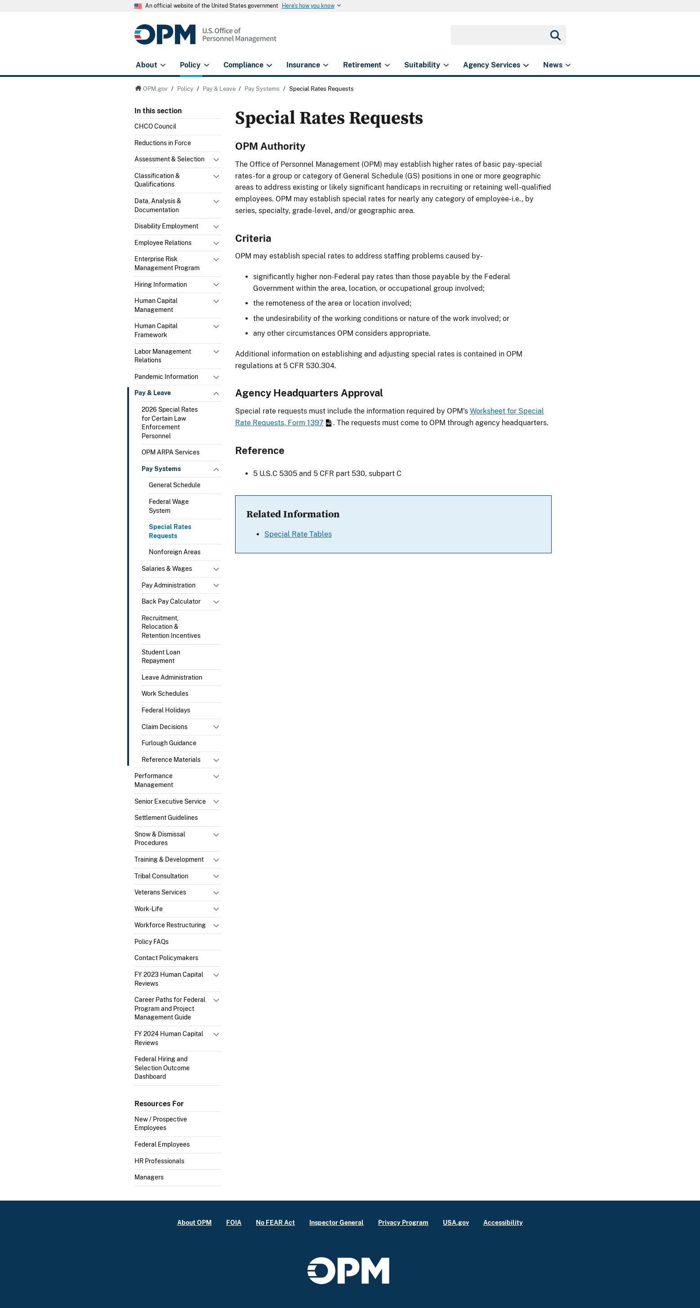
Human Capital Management (156, 305)
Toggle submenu (217, 161)
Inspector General (336, 1222)
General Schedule (175, 485)
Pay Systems (161, 468)
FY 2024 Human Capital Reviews (168, 1038)
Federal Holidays (166, 710)
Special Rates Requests (170, 531)
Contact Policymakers (166, 957)
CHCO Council (155, 126)
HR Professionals (159, 1161)
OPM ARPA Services (171, 452)
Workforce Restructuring (170, 925)
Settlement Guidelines (166, 817)
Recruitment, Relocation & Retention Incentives (171, 626)
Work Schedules (165, 693)
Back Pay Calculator (171, 601)
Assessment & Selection (169, 159)
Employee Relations (163, 242)
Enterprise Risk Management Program (167, 263)
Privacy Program (403, 1222)
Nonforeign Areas (175, 552)
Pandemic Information (166, 376)
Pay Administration (169, 585)
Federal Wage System (169, 506)
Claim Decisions (164, 726)
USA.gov (456, 1222)
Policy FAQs (151, 941)
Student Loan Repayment (161, 657)
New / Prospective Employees (160, 1124)
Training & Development (169, 859)
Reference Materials (171, 759)
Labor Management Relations (162, 356)
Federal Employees (162, 1144)
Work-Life (148, 908)
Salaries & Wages (167, 568)
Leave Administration (172, 677)
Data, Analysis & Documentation (157, 205)
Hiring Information (160, 284)
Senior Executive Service (170, 801)
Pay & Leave (152, 392)
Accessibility (503, 1222)
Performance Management (153, 780)
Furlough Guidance (169, 743)
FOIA (233, 1222)
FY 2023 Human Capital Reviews (168, 979)
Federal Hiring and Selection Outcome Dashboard (162, 1067)
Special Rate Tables (298, 534)
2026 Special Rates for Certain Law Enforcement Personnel (170, 423)
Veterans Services (160, 892)
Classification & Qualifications (157, 180)
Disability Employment (166, 226)
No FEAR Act (275, 1222)
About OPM (194, 1222)
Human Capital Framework (156, 330)
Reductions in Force (162, 143)
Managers (149, 1177)
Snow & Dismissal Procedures (159, 839)
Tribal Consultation (161, 876)
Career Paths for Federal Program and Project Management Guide (169, 1008)
